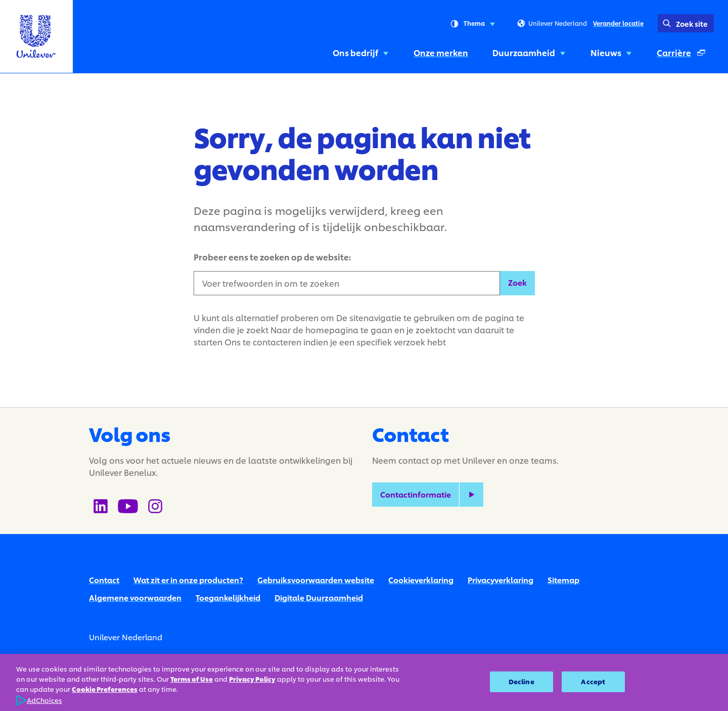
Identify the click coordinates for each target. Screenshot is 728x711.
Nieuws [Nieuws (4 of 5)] (611, 52)
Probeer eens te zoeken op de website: (272, 256)
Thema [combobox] (472, 24)
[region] (364, 682)
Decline (521, 681)
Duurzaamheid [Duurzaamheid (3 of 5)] (529, 52)
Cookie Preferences (105, 689)
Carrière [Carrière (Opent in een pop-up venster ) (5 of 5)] (685, 55)
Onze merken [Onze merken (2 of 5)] (441, 52)
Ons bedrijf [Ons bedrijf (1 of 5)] (361, 52)
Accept (593, 681)
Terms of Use (191, 679)
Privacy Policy (252, 679)
